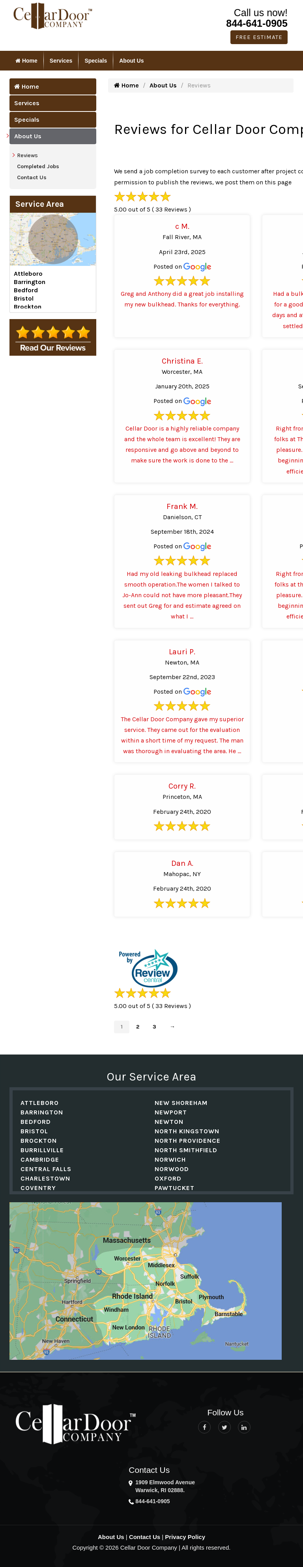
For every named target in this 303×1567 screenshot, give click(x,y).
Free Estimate (259, 37)
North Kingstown (187, 1131)
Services (61, 61)
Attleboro (28, 273)
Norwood (172, 1169)
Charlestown (45, 1178)
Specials (95, 61)
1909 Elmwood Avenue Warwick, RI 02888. (165, 1486)
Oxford (168, 1178)
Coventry (38, 1188)
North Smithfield (186, 1150)
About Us (131, 61)
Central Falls (46, 1169)
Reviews (27, 155)
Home (26, 61)
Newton (169, 1121)
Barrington (29, 282)
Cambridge (40, 1159)
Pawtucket (175, 1188)
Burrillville (42, 1150)
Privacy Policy (185, 1537)
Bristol (24, 298)
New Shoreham (181, 1103)
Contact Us (32, 177)
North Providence (188, 1140)
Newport (171, 1112)
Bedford (26, 290)
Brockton (27, 306)
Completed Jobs (38, 166)
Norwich (170, 1159)
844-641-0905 (257, 23)
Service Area (39, 204)
